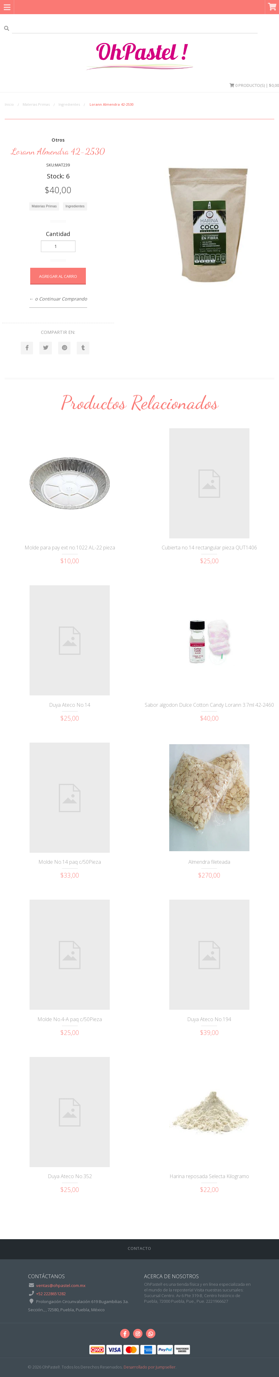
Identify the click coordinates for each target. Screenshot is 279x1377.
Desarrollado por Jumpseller (150, 1367)
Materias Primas (36, 104)
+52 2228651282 (51, 1293)
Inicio (9, 104)
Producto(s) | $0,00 (254, 85)
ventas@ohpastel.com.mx (61, 1286)
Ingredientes (69, 104)
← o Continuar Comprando (58, 299)
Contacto (139, 1248)
